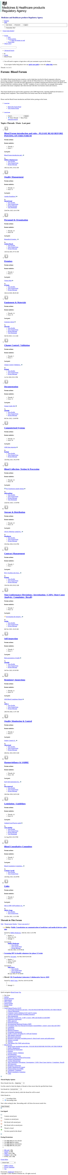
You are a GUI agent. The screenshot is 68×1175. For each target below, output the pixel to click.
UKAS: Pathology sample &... (13, 531)
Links (6, 886)
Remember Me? (10, 28)
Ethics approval (12, 1021)
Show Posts (23, 118)
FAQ (9, 37)
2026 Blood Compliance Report (13, 699)
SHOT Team (14, 980)
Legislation (11, 1027)
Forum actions (12, 39)
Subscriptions (8, 1000)
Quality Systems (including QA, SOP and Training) (22, 1033)
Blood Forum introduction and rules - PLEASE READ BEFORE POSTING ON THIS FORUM (35, 1046)
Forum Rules (4, 1159)
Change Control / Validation (17, 345)
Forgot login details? (8, 31)
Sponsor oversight (13, 1040)
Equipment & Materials (15, 302)
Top (20, 992)
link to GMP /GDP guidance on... (13, 905)
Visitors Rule (8, 280)
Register (6, 21)
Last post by (26, 924)
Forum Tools (6, 103)
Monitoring (11, 1029)
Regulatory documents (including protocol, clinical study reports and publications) (31, 1038)
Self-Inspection (11, 638)
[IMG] (6, 1153)
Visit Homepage (12, 207)
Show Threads (13, 118)
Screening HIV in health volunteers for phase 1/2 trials (23, 953)
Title (2, 924)
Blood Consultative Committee (18, 846)
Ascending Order (10, 1098)
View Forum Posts (13, 163)
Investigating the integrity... (14, 616)
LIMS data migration (10, 447)
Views (20, 924)
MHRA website (8, 1165)
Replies (15, 924)
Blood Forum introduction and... (13, 155)
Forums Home (8, 1005)
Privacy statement (9, 1167)
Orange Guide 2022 (9, 406)
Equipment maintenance (15, 1019)
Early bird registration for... (12, 782)
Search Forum (7, 112)
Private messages (9, 998)
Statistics (10, 1041)
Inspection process (13, 1022)
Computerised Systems (14, 428)
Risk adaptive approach (14, 1035)
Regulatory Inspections (14, 680)
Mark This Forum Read (14, 107)
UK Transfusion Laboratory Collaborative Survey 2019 (29, 977)
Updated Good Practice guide (12, 823)
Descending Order (11, 1100)
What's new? (8, 43)
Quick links (11, 42)
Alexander (13, 956)
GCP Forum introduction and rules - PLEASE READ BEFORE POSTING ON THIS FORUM (34, 1009)
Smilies (6, 1151)
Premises (8, 261)
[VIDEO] (7, 1155)
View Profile (11, 161)
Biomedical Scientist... (10, 239)
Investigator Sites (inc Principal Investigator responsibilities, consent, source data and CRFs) (34, 1025)
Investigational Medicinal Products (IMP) (19, 1024)
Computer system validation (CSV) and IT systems (22, 1013)
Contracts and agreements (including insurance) (21, 1014)
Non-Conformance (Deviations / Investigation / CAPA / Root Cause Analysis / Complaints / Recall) (36, 1062)
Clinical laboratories (13, 1011)
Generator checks (9, 322)
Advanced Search (9, 50)
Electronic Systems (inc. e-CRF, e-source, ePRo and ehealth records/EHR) (29, 1017)
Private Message (12, 164)
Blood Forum (8, 1045)
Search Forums (8, 1003)
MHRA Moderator (15, 933)
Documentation (11, 386)
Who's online (8, 1001)
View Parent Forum (13, 108)
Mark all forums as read (18, 40)
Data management (13, 1016)
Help (5, 22)
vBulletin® (11, 1172)
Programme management (15, 1032)
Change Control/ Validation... (12, 364)
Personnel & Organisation (16, 220)
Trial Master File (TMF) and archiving (19, 1043)
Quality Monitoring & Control (18, 721)
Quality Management (14, 177)
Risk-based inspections (14, 1037)
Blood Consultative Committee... (13, 866)
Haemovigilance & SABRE (16, 762)
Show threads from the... (8, 1083)
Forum (6, 35)
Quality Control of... (10, 740)
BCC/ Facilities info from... (12, 573)
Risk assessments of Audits (12, 658)
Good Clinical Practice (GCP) (12, 1008)
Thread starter (8, 924)
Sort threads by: (5, 1089)
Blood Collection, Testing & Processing (21, 469)
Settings (6, 997)
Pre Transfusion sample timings (15, 488)
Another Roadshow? (10, 196)
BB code (6, 1150)
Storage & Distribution (14, 512)
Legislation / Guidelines (15, 803)
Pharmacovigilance (13, 1030)
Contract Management (14, 553)
